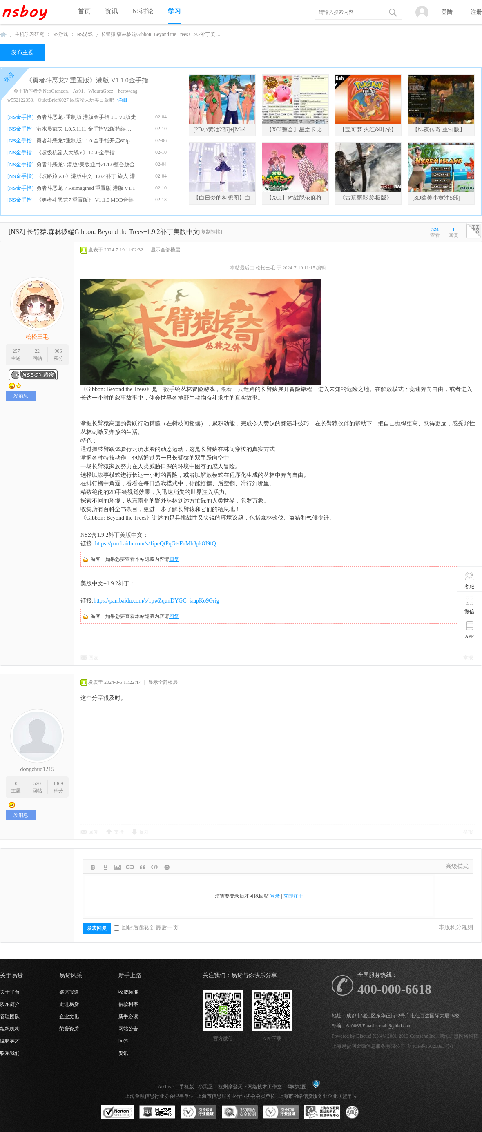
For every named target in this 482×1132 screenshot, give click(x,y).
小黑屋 (205, 1087)
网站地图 (297, 1087)
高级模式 (457, 866)
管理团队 (10, 1016)
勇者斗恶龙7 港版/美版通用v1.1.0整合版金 (85, 164)
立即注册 (293, 896)
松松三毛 (37, 337)
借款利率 (128, 1004)
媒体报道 (69, 992)
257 (16, 351)
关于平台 (10, 992)
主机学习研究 (29, 34)
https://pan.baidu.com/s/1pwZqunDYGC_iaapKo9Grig (156, 601)
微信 (469, 605)
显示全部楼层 (165, 250)
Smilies (167, 867)
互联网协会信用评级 (364, 1112)
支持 (119, 832)
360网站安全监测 (240, 1112)
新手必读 (128, 1016)
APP (469, 629)
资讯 (111, 11)
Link (130, 867)
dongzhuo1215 (37, 769)
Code (154, 867)
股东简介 (10, 1004)
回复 (174, 559)
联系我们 (10, 1053)
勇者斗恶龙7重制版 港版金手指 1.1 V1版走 (86, 117)
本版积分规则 (456, 927)
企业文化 (69, 1016)
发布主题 (22, 52)
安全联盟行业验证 (198, 1112)
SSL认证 (117, 1112)
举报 (468, 658)
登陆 (447, 12)
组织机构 (10, 1029)
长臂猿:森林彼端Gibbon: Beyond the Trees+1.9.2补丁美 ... (160, 34)
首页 (84, 11)
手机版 (186, 1087)
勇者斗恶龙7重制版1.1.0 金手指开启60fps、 (86, 141)
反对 (144, 832)
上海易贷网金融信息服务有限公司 (368, 1046)
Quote (142, 867)
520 (37, 783)
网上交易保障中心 (157, 1112)
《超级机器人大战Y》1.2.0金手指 (75, 152)
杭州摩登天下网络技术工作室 (250, 1087)
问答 (123, 1041)
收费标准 (128, 992)
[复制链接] (210, 232)
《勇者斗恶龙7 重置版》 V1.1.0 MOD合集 (85, 200)
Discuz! (363, 1036)
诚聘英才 (10, 1041)
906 (58, 351)
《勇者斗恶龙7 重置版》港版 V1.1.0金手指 (87, 80)
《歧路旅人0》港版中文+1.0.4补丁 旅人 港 (85, 176)
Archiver (166, 1087)
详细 (122, 100)
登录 (275, 896)
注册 (476, 12)
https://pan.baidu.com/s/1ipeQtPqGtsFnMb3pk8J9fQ (155, 543)
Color (105, 867)
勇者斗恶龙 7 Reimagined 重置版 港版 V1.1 (85, 188)
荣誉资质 (69, 1029)
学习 (174, 11)
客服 (469, 580)
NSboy (3, 34)
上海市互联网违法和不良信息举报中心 (322, 1112)
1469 (58, 783)
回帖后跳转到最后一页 (146, 928)
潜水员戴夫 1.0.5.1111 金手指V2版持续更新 (86, 129)
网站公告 (128, 1029)
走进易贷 (69, 1004)
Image (118, 867)
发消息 (20, 396)
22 (37, 351)
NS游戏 (60, 34)
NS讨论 (143, 11)
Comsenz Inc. (423, 1036)
